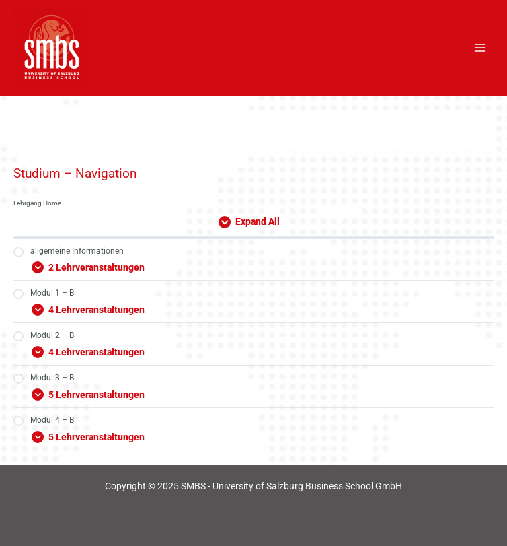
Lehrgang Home (37, 203)
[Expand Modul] (253, 265)
